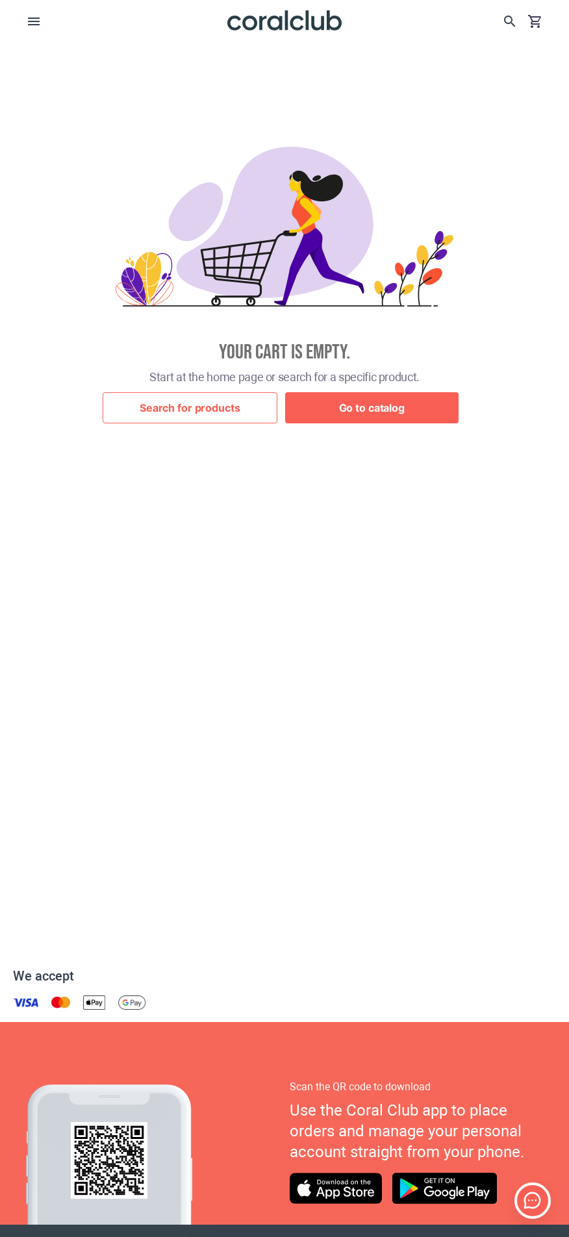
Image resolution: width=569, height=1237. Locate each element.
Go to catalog (372, 407)
